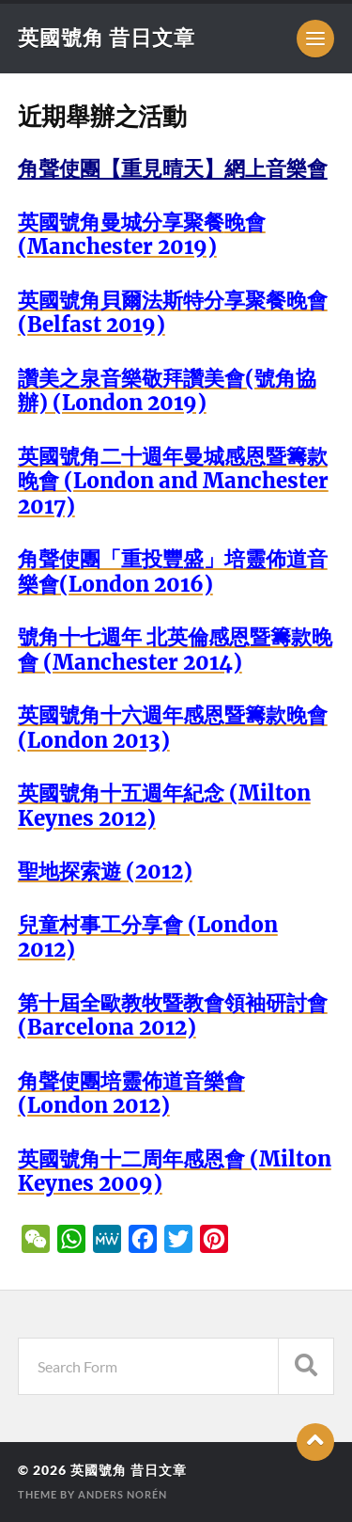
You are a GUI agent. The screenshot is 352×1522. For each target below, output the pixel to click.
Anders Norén (122, 1494)
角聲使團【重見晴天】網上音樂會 (173, 168)
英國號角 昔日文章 (106, 37)
